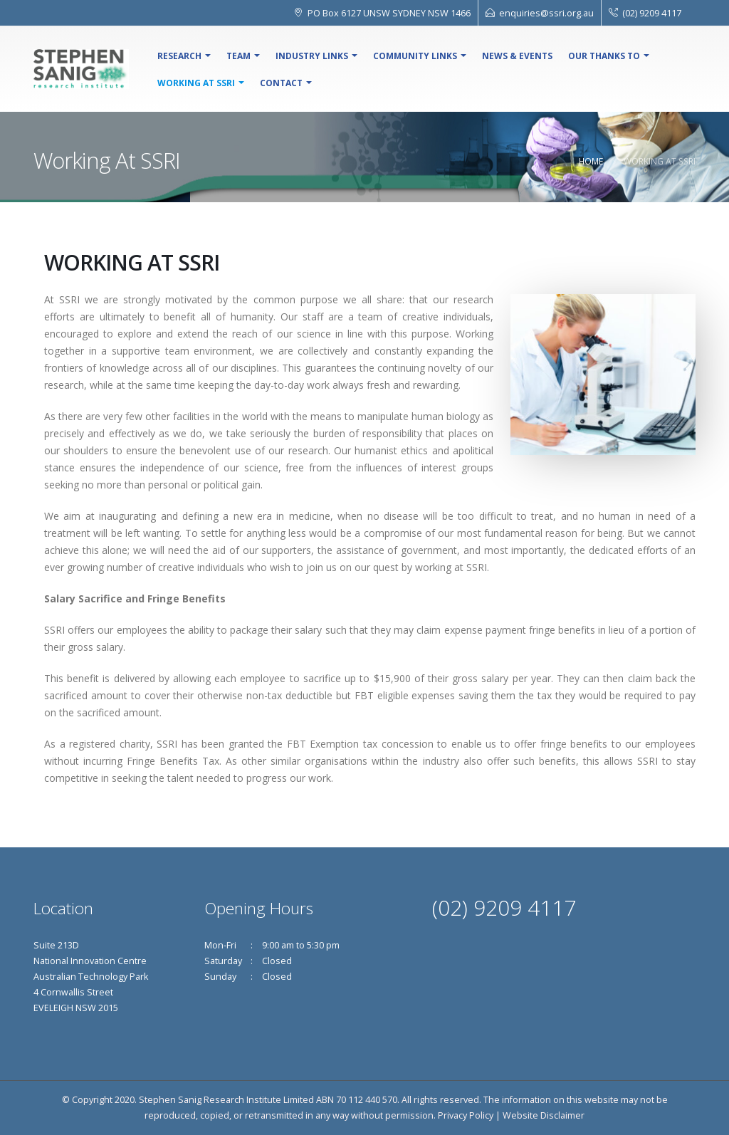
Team (238, 56)
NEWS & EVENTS (517, 56)
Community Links (415, 56)
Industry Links (312, 56)
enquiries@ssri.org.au (546, 12)
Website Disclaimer (543, 1115)
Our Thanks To (604, 56)
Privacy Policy (465, 1115)
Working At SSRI (196, 83)
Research (179, 56)
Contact (281, 83)
